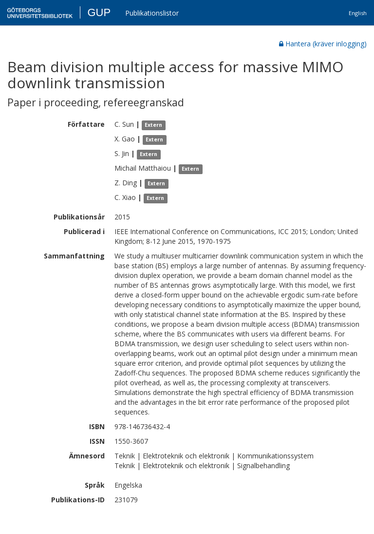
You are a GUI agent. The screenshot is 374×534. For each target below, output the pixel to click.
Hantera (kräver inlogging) (323, 43)
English (358, 13)
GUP (99, 12)
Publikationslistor (152, 13)
